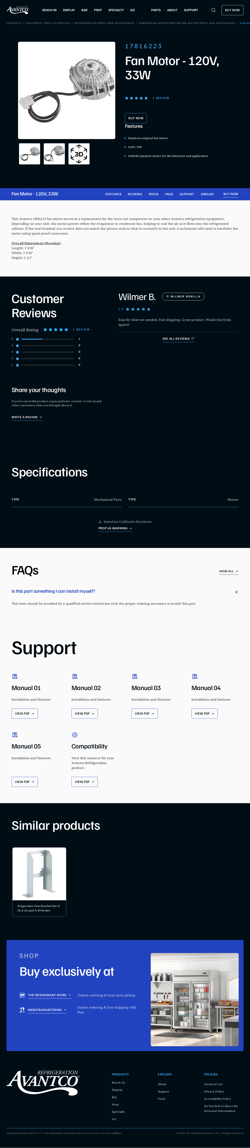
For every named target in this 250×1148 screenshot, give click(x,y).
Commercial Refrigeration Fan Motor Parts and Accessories (176, 23)
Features (113, 194)
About (162, 1084)
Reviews (135, 194)
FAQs (169, 194)
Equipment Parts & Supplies (38, 23)
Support (187, 194)
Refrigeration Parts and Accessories (94, 23)
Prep (115, 1104)
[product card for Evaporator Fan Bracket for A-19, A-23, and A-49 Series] (39, 882)
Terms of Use (213, 1084)
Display (117, 1090)
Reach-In (118, 1083)
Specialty (118, 1112)
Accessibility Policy (217, 1099)
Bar (114, 1097)
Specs (154, 194)
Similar (207, 194)
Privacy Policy (214, 1091)
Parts (161, 1099)
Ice (114, 1119)
